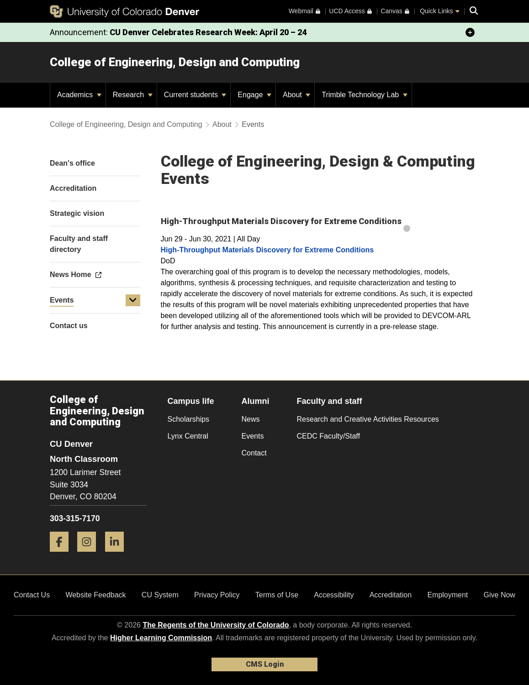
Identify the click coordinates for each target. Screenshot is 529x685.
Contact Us (32, 595)
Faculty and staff (329, 401)
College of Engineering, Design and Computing (175, 62)
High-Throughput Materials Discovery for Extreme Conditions (267, 250)
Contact (254, 453)
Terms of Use (276, 595)
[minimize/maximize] (470, 32)
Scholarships (189, 419)
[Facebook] (62, 555)
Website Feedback (95, 595)
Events (62, 300)
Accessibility (334, 595)
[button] (133, 300)
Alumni (256, 401)
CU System (160, 595)
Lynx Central (188, 436)
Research (133, 95)
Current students (195, 95)
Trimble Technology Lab (364, 95)
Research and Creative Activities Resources (368, 419)
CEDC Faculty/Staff (328, 436)
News (251, 419)
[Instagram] (90, 555)
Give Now (499, 595)
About (296, 95)
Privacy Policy (217, 595)
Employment (447, 595)
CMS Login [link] (265, 664)
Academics (79, 95)
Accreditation (391, 595)
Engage (254, 95)
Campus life (191, 401)
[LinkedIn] (118, 555)
